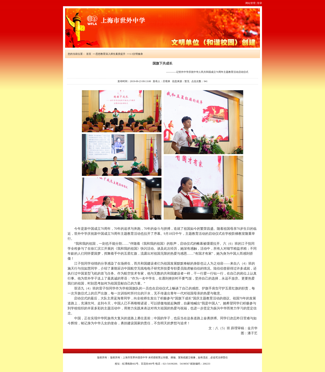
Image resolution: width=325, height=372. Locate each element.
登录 (259, 3)
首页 (88, 53)
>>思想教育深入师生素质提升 (109, 53)
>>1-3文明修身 (135, 53)
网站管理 (250, 3)
